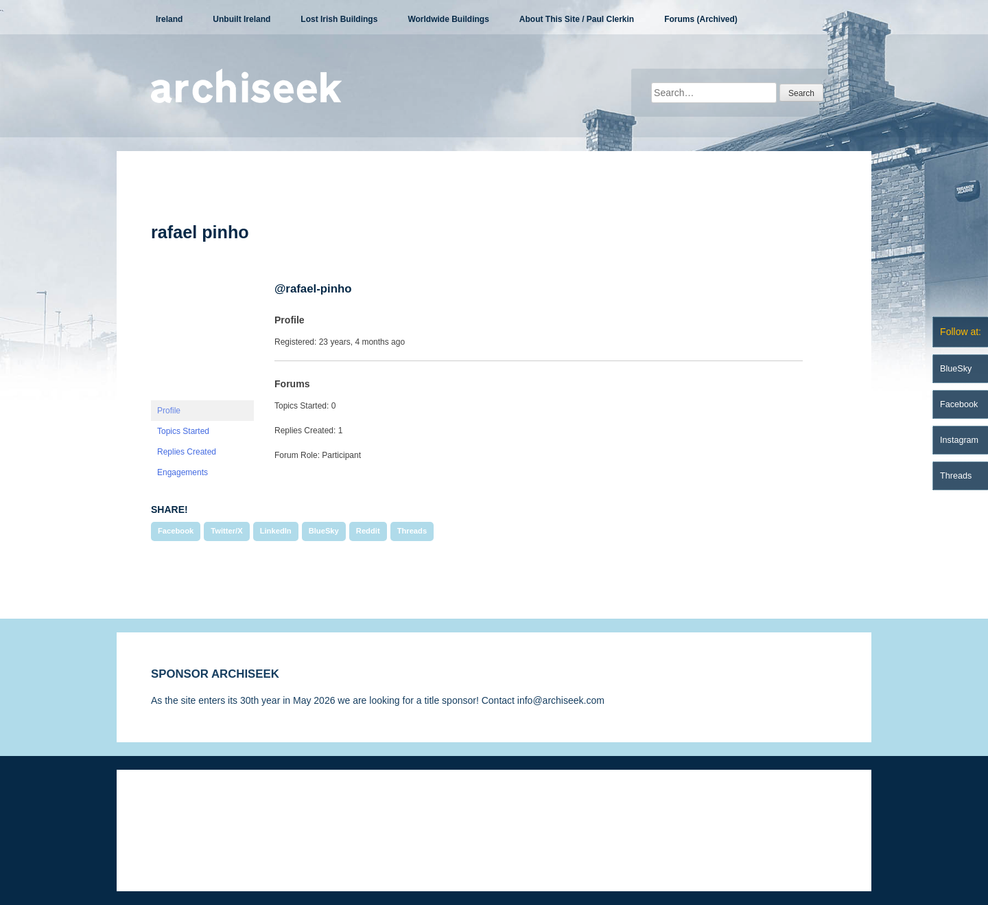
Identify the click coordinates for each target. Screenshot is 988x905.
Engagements (182, 472)
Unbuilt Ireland (241, 19)
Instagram (959, 440)
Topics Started (183, 431)
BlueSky (324, 531)
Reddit (368, 531)
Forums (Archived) (701, 19)
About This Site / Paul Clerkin (576, 19)
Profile (168, 410)
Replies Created (186, 452)
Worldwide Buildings (448, 19)
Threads (412, 531)
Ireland (169, 19)
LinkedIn (276, 531)
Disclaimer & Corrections (204, 810)
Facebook (175, 531)
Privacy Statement (314, 810)
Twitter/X (226, 531)
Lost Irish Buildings (339, 19)
